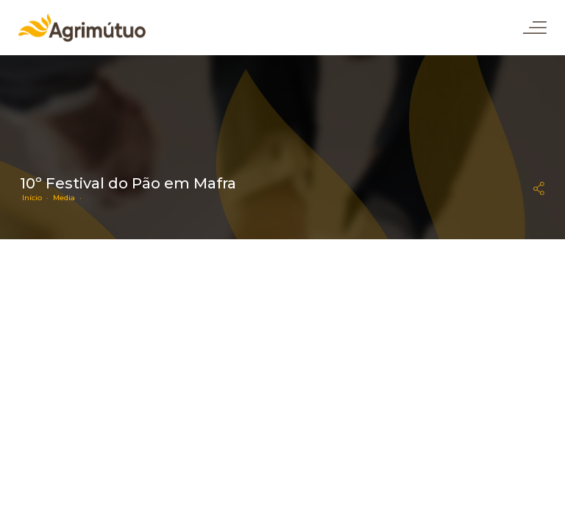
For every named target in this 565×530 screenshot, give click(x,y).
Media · (69, 197)
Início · (37, 197)
